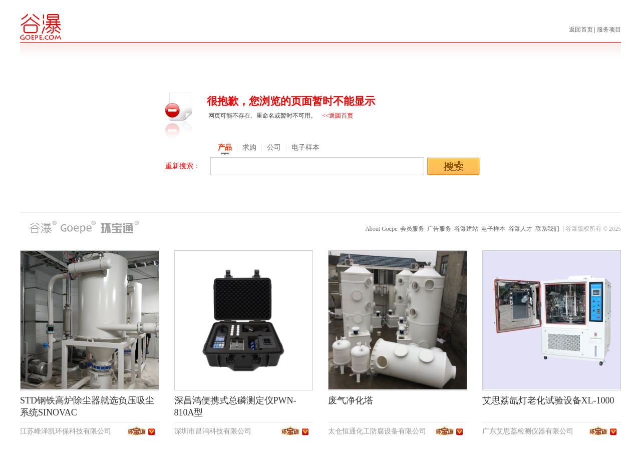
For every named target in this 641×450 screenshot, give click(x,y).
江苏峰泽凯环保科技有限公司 (65, 431)
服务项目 (609, 29)
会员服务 (412, 228)
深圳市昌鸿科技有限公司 (212, 431)
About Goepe (381, 228)
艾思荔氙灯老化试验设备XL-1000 (548, 400)
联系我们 (547, 228)
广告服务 (439, 228)
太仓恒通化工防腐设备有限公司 (377, 431)
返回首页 (581, 29)
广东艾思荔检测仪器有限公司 (527, 431)
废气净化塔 (350, 400)
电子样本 (493, 228)
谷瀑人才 (520, 228)
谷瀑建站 (466, 228)
